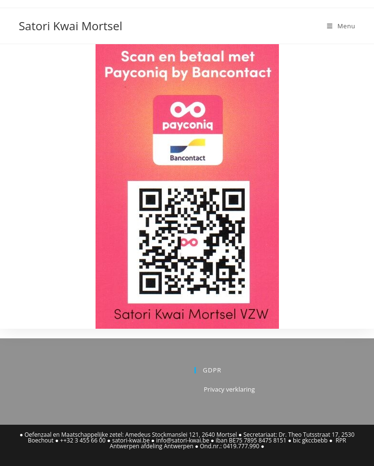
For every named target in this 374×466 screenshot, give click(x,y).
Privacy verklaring (229, 389)
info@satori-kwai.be (182, 440)
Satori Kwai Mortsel (70, 26)
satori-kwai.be (130, 440)
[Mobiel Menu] (341, 26)
